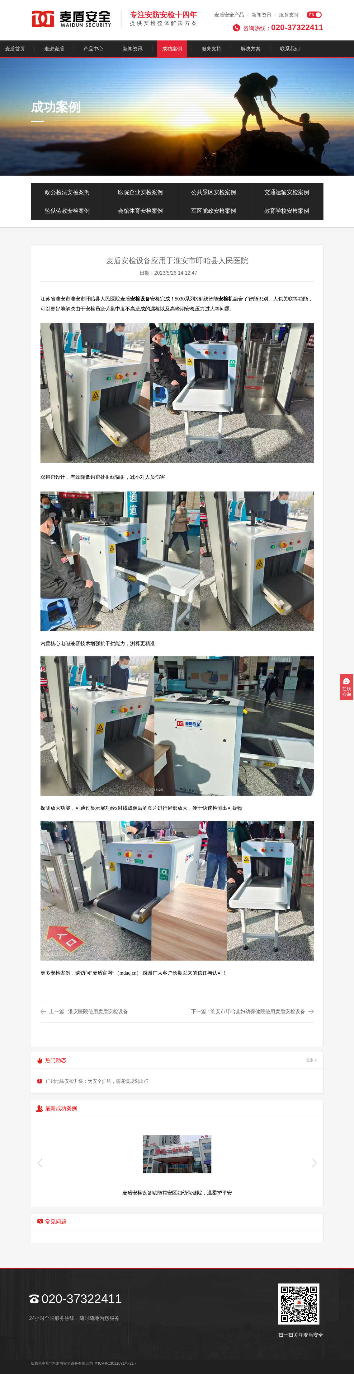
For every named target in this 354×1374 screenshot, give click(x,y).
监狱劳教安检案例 (67, 211)
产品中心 (93, 48)
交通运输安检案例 (286, 192)
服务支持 (289, 14)
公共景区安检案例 (213, 192)
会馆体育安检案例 (140, 211)
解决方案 (251, 48)
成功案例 (172, 48)
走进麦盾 (54, 48)
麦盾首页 (15, 48)
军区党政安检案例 (213, 211)
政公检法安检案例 (67, 192)
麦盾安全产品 (229, 14)
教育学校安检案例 (286, 211)
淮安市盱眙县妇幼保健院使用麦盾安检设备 (257, 1011)
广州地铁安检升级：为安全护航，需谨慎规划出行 (97, 1081)
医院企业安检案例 (140, 192)
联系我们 (290, 48)
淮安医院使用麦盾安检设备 (98, 1011)
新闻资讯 (261, 14)
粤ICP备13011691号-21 (114, 1363)
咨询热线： (283, 27)
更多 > (311, 1060)
